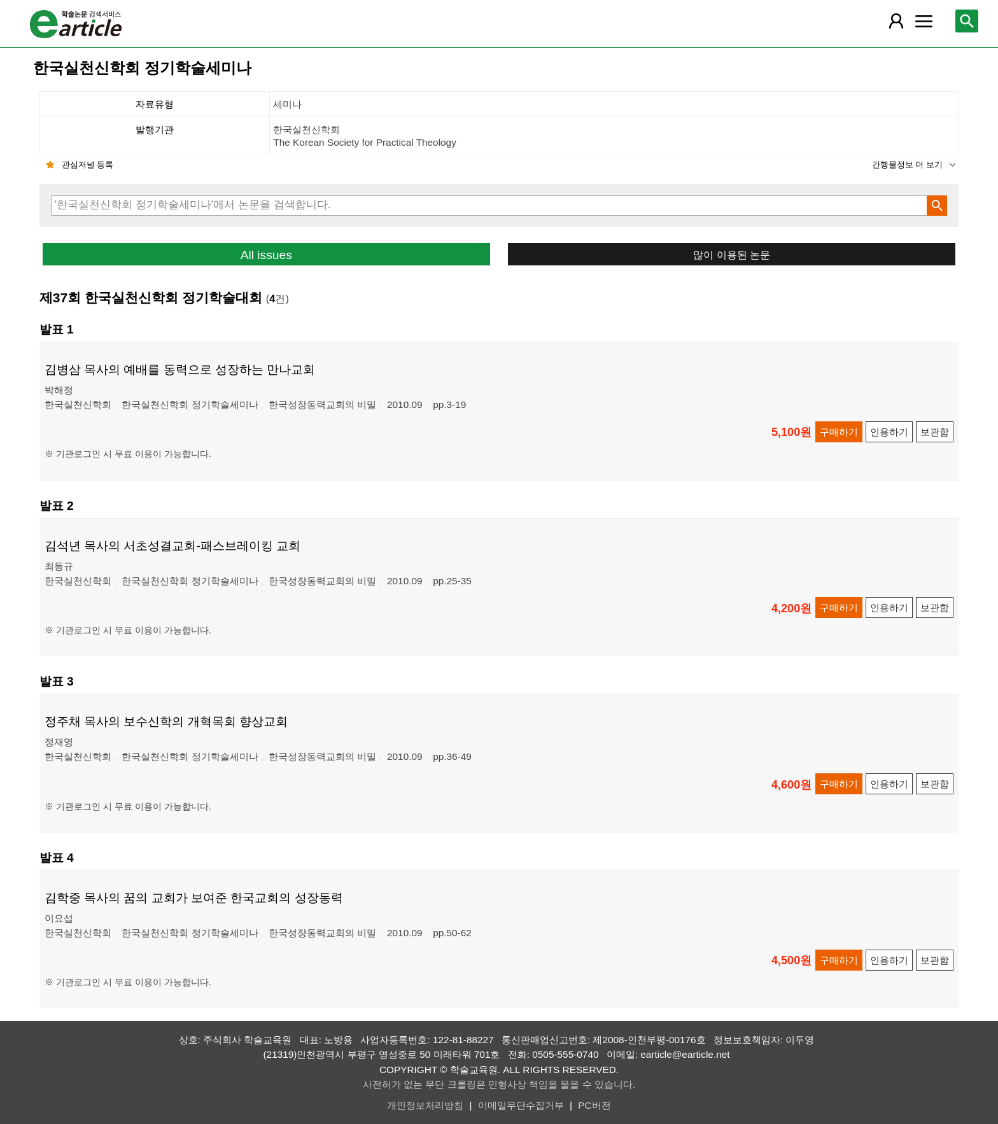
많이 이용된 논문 (731, 254)
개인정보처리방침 (425, 1105)
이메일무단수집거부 (521, 1105)
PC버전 (594, 1105)
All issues (266, 255)
